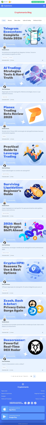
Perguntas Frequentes (39, 393)
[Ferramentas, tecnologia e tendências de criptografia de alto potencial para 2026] (23, 238)
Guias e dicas (17, 20)
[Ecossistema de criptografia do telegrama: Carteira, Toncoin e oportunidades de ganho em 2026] (23, 43)
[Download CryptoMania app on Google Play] (23, 416)
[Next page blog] (34, 376)
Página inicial (4, 391)
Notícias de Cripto (37, 20)
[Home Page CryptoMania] (22, 6)
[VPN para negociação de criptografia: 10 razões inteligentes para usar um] (23, 277)
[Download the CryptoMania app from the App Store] (23, 409)
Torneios (43, 391)
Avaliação (3, 396)
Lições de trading (27, 20)
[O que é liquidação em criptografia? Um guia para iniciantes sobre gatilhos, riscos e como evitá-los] (23, 199)
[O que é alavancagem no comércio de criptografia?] (23, 160)
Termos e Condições (40, 398)
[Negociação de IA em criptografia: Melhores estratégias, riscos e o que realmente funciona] (23, 83)
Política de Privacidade (6, 398)
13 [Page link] (31, 376)
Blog (44, 396)
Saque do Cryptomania (6, 393)
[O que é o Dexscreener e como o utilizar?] (23, 354)
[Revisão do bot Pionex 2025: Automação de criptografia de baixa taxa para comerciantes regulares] (23, 122)
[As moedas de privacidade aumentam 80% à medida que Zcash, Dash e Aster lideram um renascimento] (23, 315)
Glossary (10, 20)
